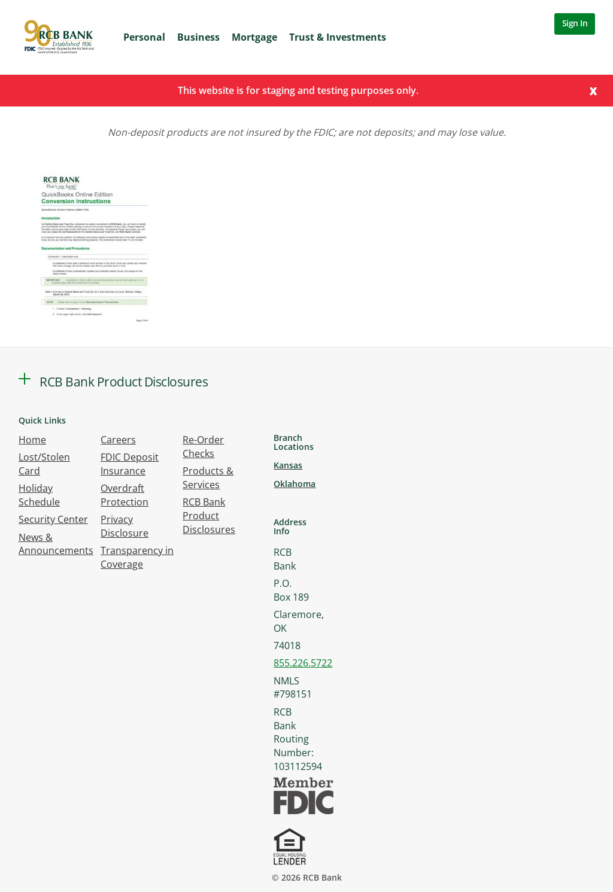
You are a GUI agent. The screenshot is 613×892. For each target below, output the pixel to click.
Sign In (575, 23)
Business (198, 37)
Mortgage (254, 37)
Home (32, 439)
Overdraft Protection (124, 495)
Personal (144, 37)
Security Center (53, 519)
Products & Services (208, 477)
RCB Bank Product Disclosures (209, 515)
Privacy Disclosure (124, 526)
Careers (118, 439)
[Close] (593, 90)
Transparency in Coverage (137, 557)
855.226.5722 (303, 662)
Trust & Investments (337, 37)
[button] (25, 379)
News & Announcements (56, 544)
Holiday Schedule (39, 495)
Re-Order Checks (203, 446)
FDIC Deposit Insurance (130, 463)
